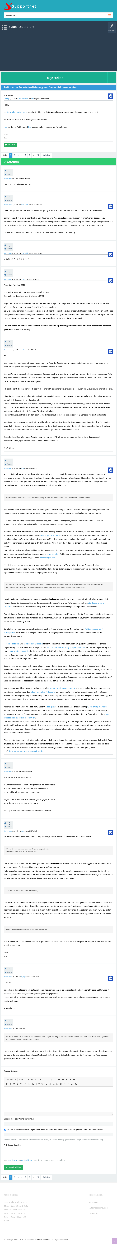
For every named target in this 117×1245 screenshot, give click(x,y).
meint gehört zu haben (51, 535)
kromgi (23, 279)
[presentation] (23, 1153)
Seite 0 (7, 1202)
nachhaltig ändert (47, 558)
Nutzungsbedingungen (99, 1208)
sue (32, 99)
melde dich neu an (27, 1160)
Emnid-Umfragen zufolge (19, 651)
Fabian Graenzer (43, 1240)
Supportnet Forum (21, 27)
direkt (6, 1221)
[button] (11, 1079)
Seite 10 (21, 1210)
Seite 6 (20, 1206)
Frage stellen (54, 78)
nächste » (46, 155)
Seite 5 (14, 1206)
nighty (23, 977)
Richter (7, 644)
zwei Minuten (53, 554)
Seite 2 (19, 1202)
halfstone (24, 350)
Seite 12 (14, 1213)
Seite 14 (7, 1217)
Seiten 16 (22, 1217)
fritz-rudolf (24, 205)
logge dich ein (12, 1160)
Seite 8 (8, 1210)
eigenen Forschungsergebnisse (61, 688)
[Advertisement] (58, 51)
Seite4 (8, 1206)
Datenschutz (94, 1213)
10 (38, 155)
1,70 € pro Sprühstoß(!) (97, 707)
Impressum (94, 1202)
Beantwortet (8, 179)
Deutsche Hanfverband (17, 112)
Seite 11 (7, 1213)
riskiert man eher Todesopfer (42, 692)
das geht (50, 707)
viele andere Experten (33, 644)
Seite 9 (14, 1210)
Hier (5, 127)
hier (30, 127)
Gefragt (6, 99)
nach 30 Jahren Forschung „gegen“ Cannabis (66, 647)
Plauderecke (23, 99)
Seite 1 (13, 1202)
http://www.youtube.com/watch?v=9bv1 (26, 751)
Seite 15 (14, 1217)
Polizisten (15, 644)
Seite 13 (21, 1213)
